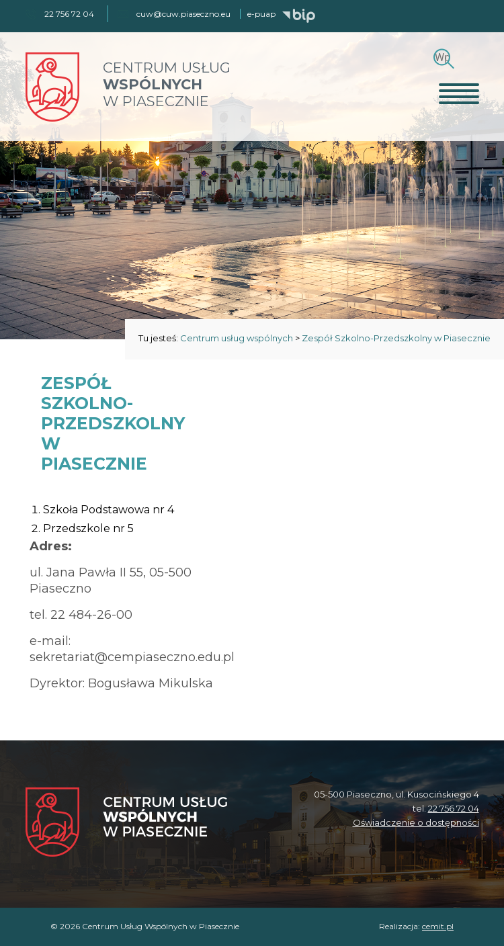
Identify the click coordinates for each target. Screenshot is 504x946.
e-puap (261, 14)
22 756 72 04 (453, 808)
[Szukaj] (441, 57)
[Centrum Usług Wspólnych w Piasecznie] (126, 823)
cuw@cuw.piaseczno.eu (183, 14)
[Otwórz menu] (459, 93)
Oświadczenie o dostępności (416, 822)
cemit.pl (438, 926)
